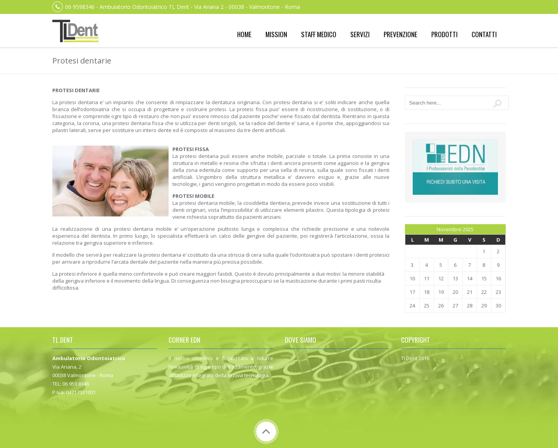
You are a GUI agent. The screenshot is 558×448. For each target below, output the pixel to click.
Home (244, 34)
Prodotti (444, 34)
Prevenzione (400, 34)
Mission (276, 34)
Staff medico (318, 34)
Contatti (484, 34)
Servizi (360, 34)
